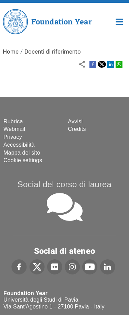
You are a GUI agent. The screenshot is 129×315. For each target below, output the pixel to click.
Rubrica (13, 121)
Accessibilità (19, 145)
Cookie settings (22, 160)
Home (119, 21)
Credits (77, 129)
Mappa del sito (21, 153)
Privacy (12, 137)
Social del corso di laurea (64, 184)
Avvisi (75, 121)
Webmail (14, 129)
